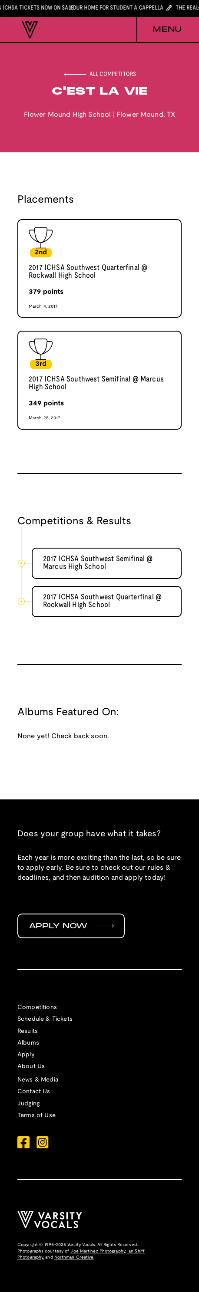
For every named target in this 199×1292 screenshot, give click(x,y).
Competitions (37, 1007)
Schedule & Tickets (45, 1019)
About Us (31, 1066)
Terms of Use (36, 1115)
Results (27, 1031)
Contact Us (33, 1092)
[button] (159, 30)
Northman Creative (74, 1257)
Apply (26, 1055)
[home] (27, 30)
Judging (28, 1104)
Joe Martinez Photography (97, 1251)
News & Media (37, 1080)
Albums (28, 1043)
